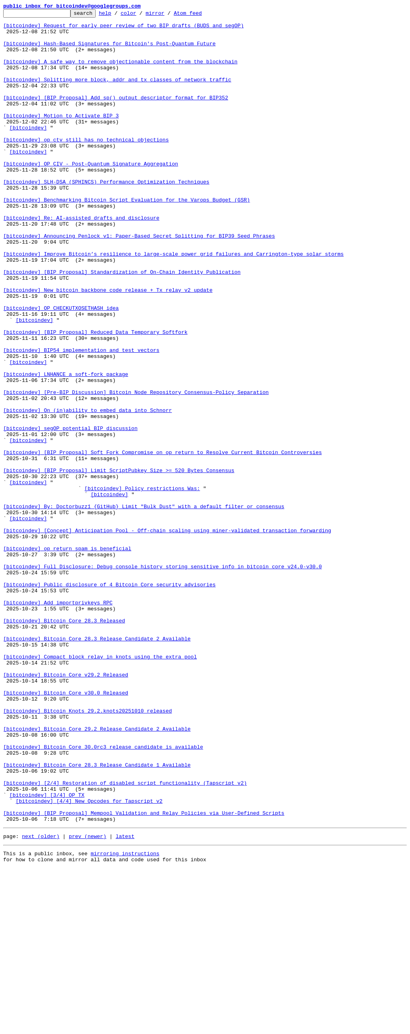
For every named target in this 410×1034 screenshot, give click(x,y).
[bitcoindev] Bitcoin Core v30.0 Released (65, 829)
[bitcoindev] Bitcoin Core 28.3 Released (64, 743)
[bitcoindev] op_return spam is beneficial (67, 656)
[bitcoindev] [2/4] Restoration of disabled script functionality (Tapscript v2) (125, 937)
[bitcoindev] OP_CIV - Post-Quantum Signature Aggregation (90, 194)
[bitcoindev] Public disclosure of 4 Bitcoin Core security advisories (109, 699)
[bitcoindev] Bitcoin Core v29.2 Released (65, 808)
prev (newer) (88, 999)
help (117, 15)
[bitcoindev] (28, 151)
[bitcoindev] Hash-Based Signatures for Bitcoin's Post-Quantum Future (109, 50)
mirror (167, 15)
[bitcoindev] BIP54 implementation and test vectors (81, 418)
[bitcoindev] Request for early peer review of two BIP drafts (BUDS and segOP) (123, 28)
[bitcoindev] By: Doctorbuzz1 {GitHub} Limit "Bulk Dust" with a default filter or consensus (143, 606)
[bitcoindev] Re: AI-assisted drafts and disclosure (81, 259)
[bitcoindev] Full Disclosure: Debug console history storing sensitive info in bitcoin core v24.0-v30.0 (162, 678)
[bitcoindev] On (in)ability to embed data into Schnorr (87, 490)
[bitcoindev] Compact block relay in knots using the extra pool (100, 786)
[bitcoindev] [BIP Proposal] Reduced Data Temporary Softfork (95, 396)
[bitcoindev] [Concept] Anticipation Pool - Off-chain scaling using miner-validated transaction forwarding (167, 634)
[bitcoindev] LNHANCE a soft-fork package (65, 447)
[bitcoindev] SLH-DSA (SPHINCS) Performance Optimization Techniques (106, 216)
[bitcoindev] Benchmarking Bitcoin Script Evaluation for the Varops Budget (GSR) (126, 238)
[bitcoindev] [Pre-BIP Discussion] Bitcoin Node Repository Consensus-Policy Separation (136, 469)
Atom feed (200, 15)
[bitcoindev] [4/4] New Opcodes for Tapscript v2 (89, 959)
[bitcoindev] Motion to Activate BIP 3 (61, 137)
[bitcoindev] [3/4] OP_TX (47, 952)
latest (125, 999)
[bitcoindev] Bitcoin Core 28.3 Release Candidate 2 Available (97, 764)
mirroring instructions (124, 1018)
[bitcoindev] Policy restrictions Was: (142, 584)
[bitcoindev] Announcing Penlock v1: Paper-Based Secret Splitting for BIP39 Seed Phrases (139, 281)
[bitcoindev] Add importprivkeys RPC (58, 721)
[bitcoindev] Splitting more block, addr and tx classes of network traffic (117, 93)
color (141, 15)
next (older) (41, 999)
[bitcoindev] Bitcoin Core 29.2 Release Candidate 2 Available (97, 872)
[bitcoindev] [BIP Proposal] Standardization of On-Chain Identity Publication (122, 324)
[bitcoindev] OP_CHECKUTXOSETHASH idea (61, 368)
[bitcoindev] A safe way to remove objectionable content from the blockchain (120, 72)
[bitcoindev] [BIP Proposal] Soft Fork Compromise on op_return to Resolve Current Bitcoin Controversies (162, 541)
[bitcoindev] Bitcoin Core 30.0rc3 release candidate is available (103, 894)
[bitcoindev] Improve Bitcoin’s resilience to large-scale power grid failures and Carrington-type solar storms (173, 303)
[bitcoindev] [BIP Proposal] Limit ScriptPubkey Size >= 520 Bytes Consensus (118, 562)
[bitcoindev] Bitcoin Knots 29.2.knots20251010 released (87, 851)
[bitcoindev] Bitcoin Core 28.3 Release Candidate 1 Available (97, 916)
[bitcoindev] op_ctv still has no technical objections (86, 166)
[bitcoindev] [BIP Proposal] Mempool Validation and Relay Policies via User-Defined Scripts (143, 973)
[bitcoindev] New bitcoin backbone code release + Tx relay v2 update (108, 346)
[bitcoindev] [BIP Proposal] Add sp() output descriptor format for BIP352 (115, 115)
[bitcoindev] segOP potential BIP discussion (70, 512)
